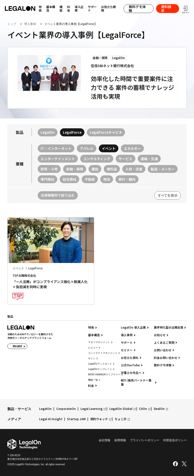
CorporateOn (66, 409)
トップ (11, 24)
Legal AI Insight (50, 419)
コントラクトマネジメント (102, 353)
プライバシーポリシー (144, 440)
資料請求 (166, 8)
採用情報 (120, 440)
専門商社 (47, 179)
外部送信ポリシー (175, 440)
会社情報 (104, 440)
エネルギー (132, 148)
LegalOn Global (120, 409)
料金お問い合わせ (165, 358)
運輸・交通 (149, 158)
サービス (125, 158)
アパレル (86, 148)
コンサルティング (96, 158)
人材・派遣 (133, 169)
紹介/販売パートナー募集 (136, 382)
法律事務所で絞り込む (58, 195)
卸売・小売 (49, 169)
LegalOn (48, 132)
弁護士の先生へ (131, 373)
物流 (106, 179)
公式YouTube (130, 365)
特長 (91, 327)
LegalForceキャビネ (106, 132)
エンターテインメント (58, 158)
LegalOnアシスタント (100, 363)
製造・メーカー (163, 169)
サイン (91, 358)
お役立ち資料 (129, 358)
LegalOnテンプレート (100, 369)
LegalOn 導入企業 (133, 327)
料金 (68, 8)
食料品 (112, 169)
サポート (92, 8)
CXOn (143, 409)
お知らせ (160, 335)
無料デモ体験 (137, 8)
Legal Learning (91, 409)
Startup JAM (76, 419)
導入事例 (30, 24)
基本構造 (50, 8)
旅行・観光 (127, 179)
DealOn (159, 409)
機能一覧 (93, 380)
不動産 (90, 179)
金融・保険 (74, 169)
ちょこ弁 (120, 419)
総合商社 (69, 179)
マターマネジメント (99, 342)
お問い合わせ (162, 350)
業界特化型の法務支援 (168, 327)
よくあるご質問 (164, 343)
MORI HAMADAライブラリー (104, 374)
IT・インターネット (56, 148)
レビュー (93, 347)
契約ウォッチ (99, 419)
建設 (94, 169)
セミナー (127, 350)
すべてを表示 (168, 195)
